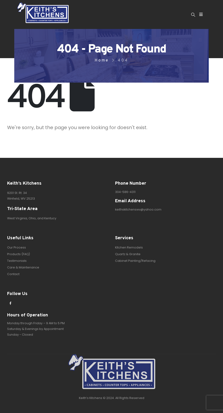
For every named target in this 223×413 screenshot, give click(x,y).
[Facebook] (10, 303)
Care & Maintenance (23, 267)
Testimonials (17, 261)
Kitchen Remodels (129, 247)
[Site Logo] (43, 12)
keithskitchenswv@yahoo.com (138, 209)
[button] (193, 15)
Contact (13, 274)
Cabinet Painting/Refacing (135, 261)
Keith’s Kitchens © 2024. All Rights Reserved (111, 398)
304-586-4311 (125, 192)
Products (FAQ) (18, 254)
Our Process (16, 247)
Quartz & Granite (128, 254)
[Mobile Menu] (201, 14)
